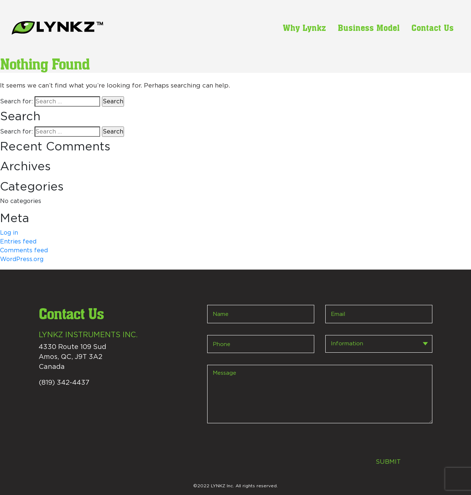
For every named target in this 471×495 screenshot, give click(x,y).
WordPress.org (21, 259)
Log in (9, 233)
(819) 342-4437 (64, 383)
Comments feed (24, 250)
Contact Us (432, 27)
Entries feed (18, 242)
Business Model (369, 27)
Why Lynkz (304, 27)
